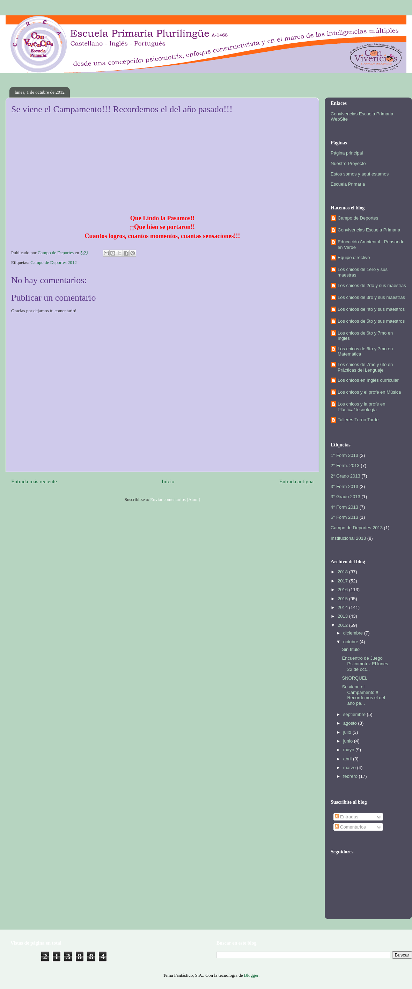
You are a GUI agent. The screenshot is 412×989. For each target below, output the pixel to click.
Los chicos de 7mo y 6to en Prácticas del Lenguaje (365, 367)
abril (348, 758)
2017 (343, 580)
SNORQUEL (354, 678)
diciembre (353, 633)
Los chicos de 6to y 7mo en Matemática (365, 351)
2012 (343, 625)
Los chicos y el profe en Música (369, 392)
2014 (343, 607)
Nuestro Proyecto (348, 163)
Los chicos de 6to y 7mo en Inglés (365, 335)
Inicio (168, 481)
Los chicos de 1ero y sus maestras (363, 272)
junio (348, 741)
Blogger (251, 975)
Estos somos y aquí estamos (360, 174)
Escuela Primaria (348, 184)
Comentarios (350, 827)
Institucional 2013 (348, 538)
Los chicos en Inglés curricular (368, 380)
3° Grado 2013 (345, 496)
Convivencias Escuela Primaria (369, 229)
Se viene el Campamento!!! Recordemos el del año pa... (363, 695)
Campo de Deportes (358, 218)
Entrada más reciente (34, 481)
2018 (343, 571)
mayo (349, 749)
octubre (351, 641)
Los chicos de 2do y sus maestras (372, 285)
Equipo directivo (354, 257)
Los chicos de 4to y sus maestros (371, 309)
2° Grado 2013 (345, 476)
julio (348, 732)
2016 (343, 589)
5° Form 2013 (344, 517)
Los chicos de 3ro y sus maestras (371, 297)
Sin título (351, 649)
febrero (351, 776)
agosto (350, 723)
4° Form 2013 (344, 507)
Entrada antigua (296, 481)
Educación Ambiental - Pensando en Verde (371, 244)
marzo (350, 767)
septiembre (355, 714)
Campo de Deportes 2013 (357, 527)
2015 (343, 598)
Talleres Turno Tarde (358, 419)
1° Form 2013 (344, 455)
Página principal (347, 153)
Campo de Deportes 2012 (53, 262)
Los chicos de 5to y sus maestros (371, 321)
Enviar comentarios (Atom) (175, 499)
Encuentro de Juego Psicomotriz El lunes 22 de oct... (365, 663)
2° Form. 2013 (345, 465)
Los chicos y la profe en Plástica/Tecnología (361, 406)
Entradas (347, 816)
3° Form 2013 (344, 486)
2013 (343, 616)
